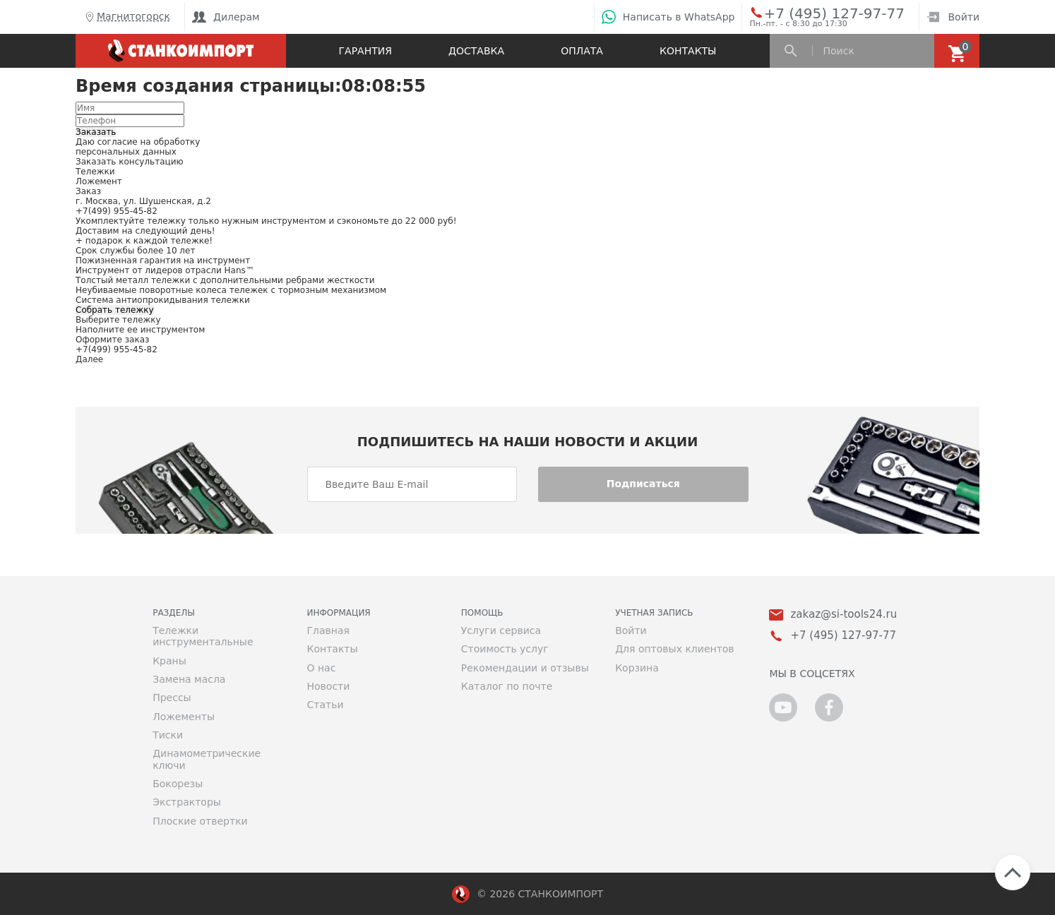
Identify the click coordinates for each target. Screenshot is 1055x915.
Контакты (688, 50)
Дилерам (226, 17)
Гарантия (365, 50)
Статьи (324, 704)
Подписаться (643, 483)
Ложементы (184, 716)
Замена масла (189, 679)
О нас (320, 668)
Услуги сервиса (501, 630)
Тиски (168, 735)
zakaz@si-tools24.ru (843, 615)
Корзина (637, 668)
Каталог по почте (507, 686)
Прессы (172, 697)
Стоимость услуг (505, 648)
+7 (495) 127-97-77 (818, 13)
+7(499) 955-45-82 (116, 211)
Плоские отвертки (200, 821)
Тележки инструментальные (203, 636)
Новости (328, 686)
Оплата (582, 50)
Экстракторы (187, 802)
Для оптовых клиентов (674, 648)
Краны (169, 660)
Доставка (476, 50)
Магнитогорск (126, 17)
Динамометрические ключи (207, 759)
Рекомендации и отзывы (525, 668)
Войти (952, 17)
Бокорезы (178, 783)
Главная (327, 630)
